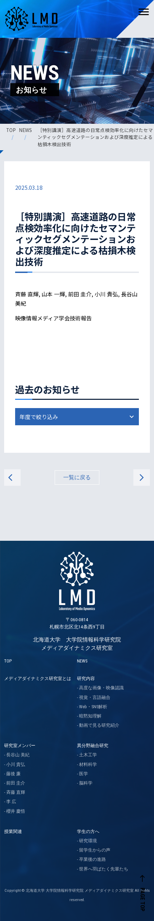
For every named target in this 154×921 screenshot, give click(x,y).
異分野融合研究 (92, 745)
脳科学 (85, 783)
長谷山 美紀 (18, 754)
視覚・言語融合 (94, 697)
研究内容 (86, 678)
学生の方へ (88, 831)
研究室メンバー (19, 745)
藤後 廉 (13, 773)
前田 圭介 (15, 783)
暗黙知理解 (90, 716)
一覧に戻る (77, 477)
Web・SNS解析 (93, 706)
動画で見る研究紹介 (99, 725)
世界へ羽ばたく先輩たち (103, 868)
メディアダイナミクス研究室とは (37, 678)
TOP (11, 130)
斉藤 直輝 (15, 792)
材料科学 (88, 764)
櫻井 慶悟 (15, 811)
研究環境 (88, 840)
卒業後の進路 (92, 859)
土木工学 (88, 754)
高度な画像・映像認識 (101, 687)
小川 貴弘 (15, 764)
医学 (83, 773)
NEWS (25, 130)
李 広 (11, 801)
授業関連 (13, 831)
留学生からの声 (94, 850)
